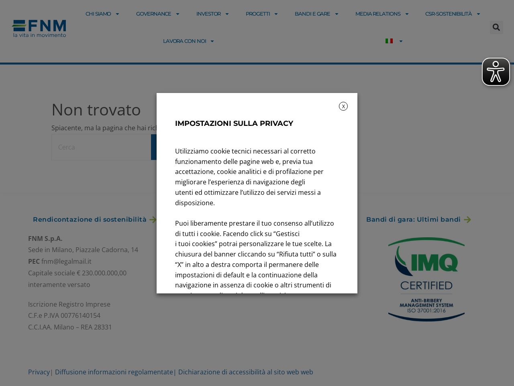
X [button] (343, 106)
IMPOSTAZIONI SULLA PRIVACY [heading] (234, 123)
